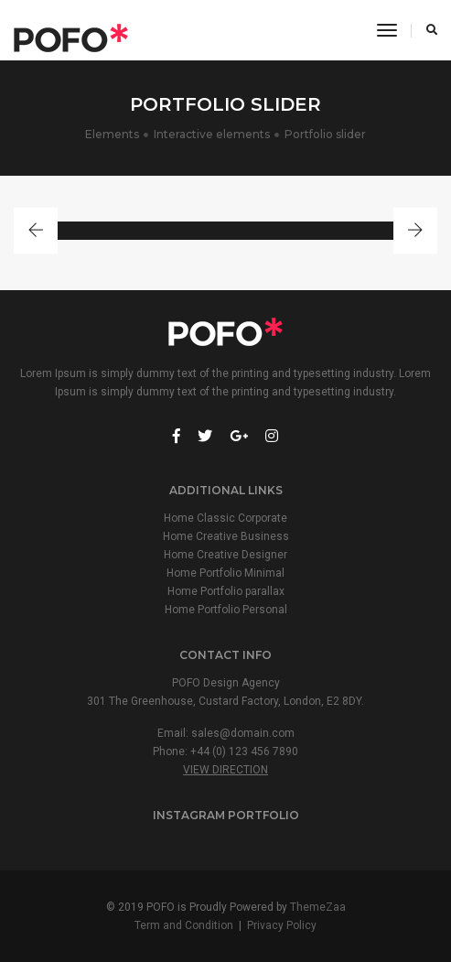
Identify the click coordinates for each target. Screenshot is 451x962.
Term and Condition (183, 925)
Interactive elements (212, 134)
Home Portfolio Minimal (225, 573)
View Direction (225, 769)
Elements (112, 134)
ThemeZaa (318, 907)
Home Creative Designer (225, 554)
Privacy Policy (282, 925)
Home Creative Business (226, 536)
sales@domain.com (243, 733)
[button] (36, 231)
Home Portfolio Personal (226, 609)
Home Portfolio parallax (226, 591)
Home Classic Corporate (225, 518)
